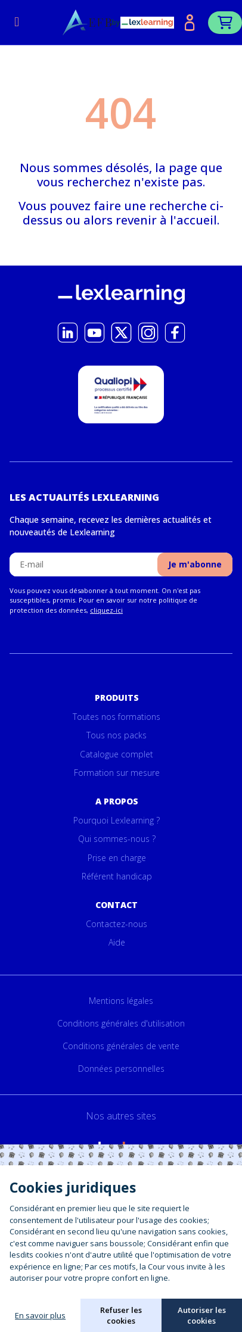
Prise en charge (117, 857)
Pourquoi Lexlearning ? (116, 820)
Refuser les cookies (121, 1315)
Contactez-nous (116, 923)
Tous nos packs (116, 735)
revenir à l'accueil (166, 220)
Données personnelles (121, 1068)
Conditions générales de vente (121, 1046)
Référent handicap (117, 876)
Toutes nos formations (116, 716)
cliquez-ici (106, 610)
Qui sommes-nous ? (117, 838)
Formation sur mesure (117, 772)
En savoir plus (40, 1315)
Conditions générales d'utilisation (121, 1023)
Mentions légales (121, 1000)
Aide (116, 942)
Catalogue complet (116, 754)
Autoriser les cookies (202, 1315)
